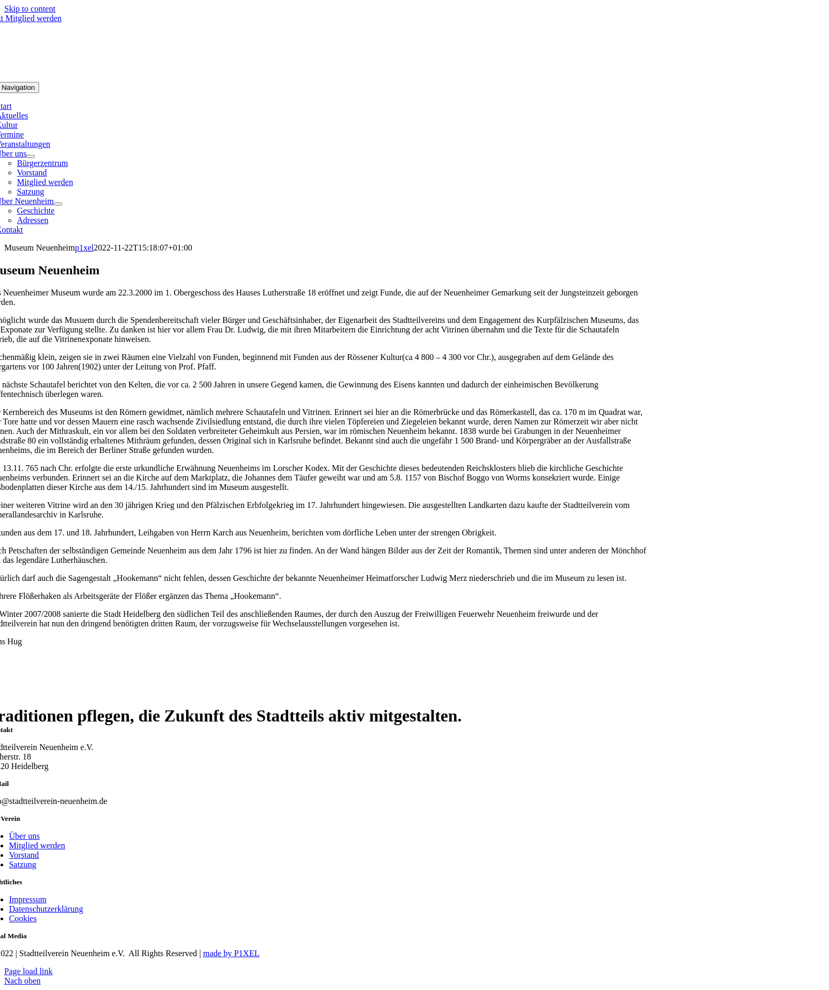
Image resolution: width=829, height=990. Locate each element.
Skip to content (30, 8)
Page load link (28, 971)
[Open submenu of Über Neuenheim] (58, 204)
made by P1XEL (231, 953)
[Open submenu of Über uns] (30, 156)
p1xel (84, 247)
